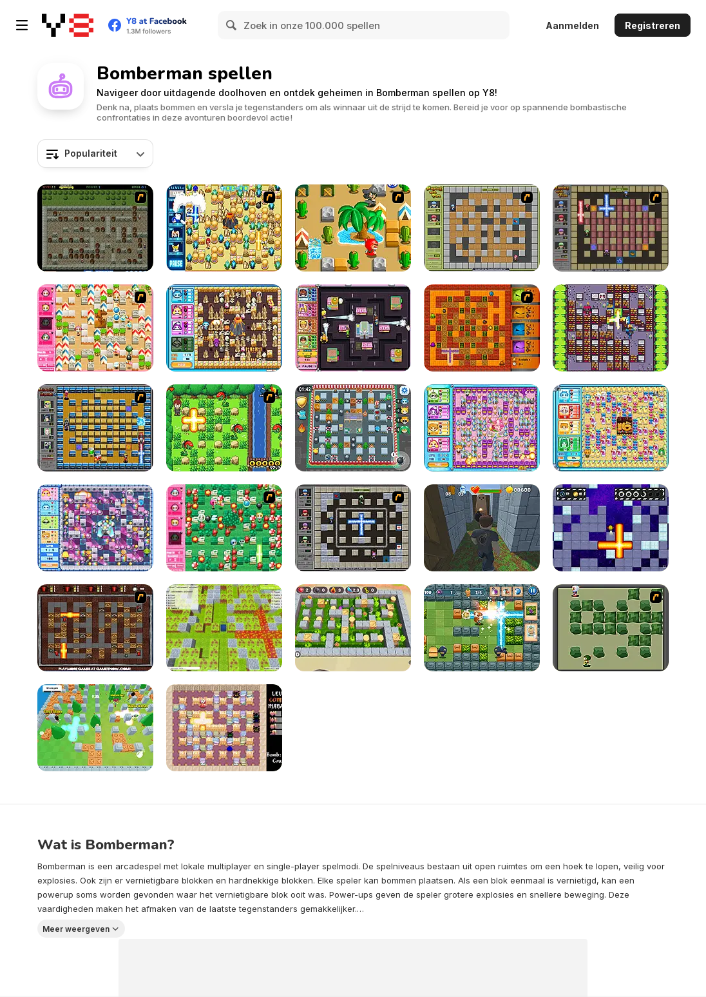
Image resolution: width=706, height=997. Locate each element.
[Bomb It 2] (95, 527)
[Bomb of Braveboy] (224, 427)
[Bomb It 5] (611, 427)
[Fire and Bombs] (482, 327)
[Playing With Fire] (482, 227)
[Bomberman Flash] (611, 627)
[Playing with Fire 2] (611, 227)
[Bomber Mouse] (224, 727)
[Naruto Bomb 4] (95, 427)
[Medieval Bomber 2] (95, 227)
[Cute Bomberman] (224, 527)
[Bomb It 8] (353, 427)
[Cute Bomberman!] (95, 327)
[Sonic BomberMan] (224, 227)
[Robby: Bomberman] (482, 527)
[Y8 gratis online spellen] (67, 25)
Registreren (652, 25)
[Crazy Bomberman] (353, 227)
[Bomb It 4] (224, 327)
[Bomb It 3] (353, 327)
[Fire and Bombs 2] (95, 627)
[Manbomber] (611, 327)
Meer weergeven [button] (76, 929)
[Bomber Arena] (224, 627)
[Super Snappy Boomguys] (95, 727)
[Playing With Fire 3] (353, 527)
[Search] (232, 25)
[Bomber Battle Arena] (353, 627)
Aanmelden (572, 25)
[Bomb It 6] (482, 427)
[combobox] (95, 153)
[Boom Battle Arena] (482, 627)
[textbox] (95, 153)
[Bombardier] (611, 527)
